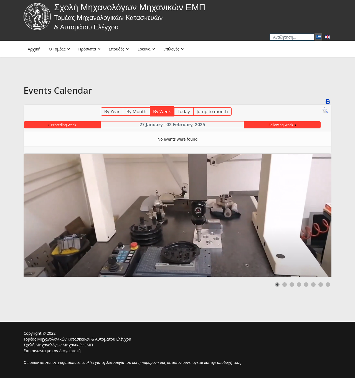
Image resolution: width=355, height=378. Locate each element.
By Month (136, 111)
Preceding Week (63, 125)
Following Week (281, 125)
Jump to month (212, 111)
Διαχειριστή (70, 350)
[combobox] (292, 37)
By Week (162, 111)
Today (184, 111)
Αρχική (34, 49)
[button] (277, 284)
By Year (112, 111)
